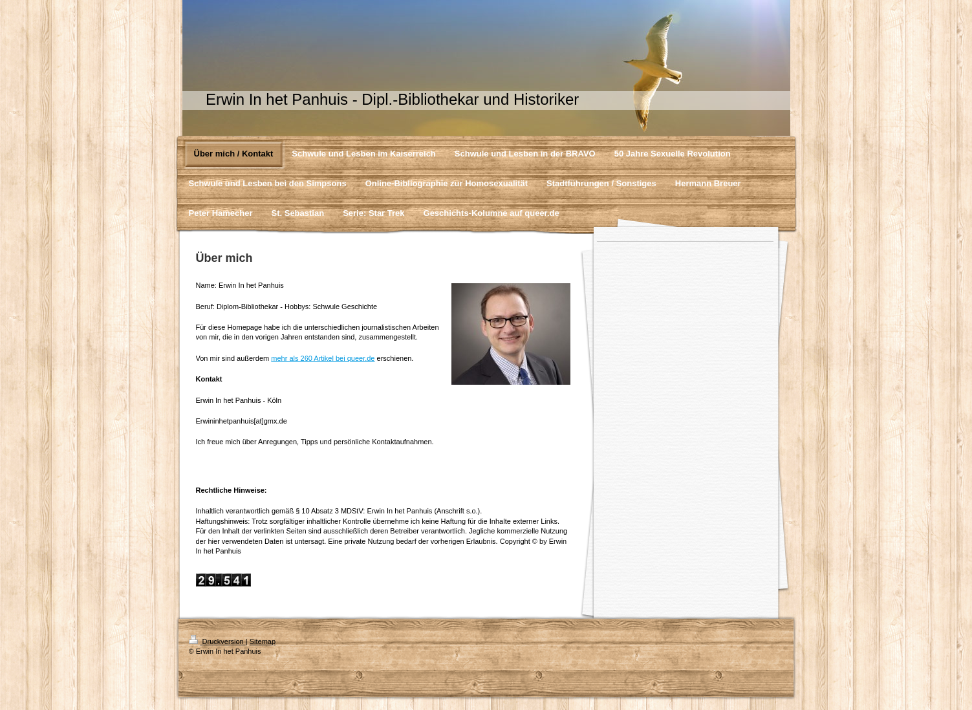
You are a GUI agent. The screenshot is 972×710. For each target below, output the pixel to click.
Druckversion (217, 641)
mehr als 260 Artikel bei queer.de (322, 358)
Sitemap (262, 641)
